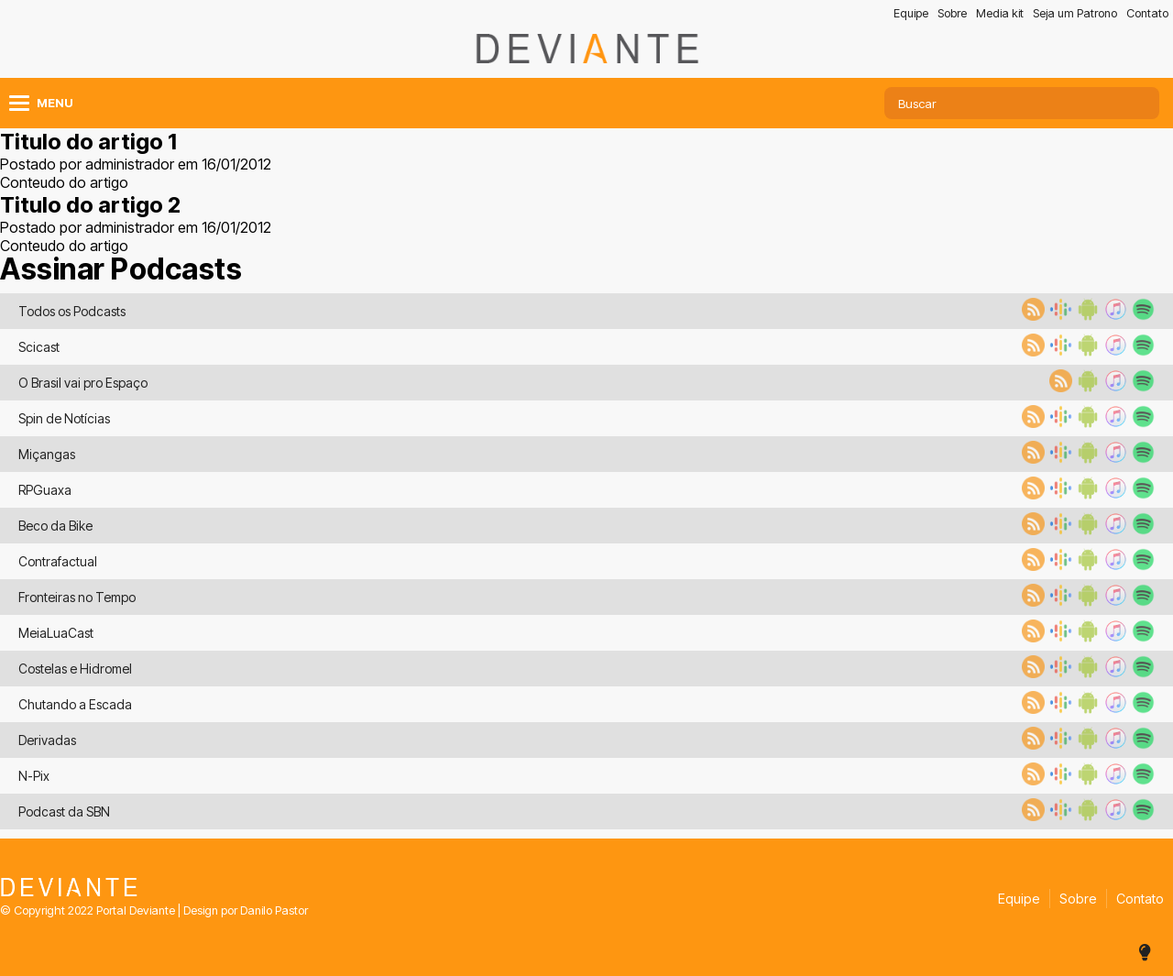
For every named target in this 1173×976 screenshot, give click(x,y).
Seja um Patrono (1075, 13)
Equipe (910, 13)
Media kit (1000, 13)
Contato (1147, 13)
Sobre (952, 13)
